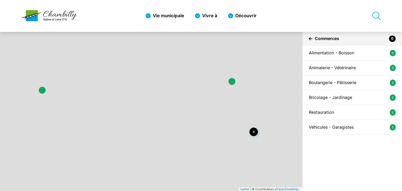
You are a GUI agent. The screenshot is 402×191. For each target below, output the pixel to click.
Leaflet (244, 189)
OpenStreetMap (288, 189)
